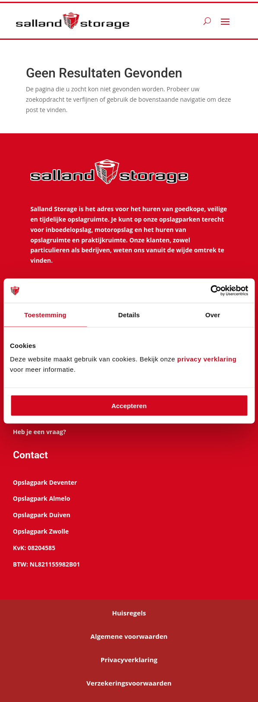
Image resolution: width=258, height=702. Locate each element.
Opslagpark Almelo (41, 498)
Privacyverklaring (129, 659)
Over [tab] (212, 314)
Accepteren (129, 405)
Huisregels (129, 613)
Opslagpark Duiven (41, 515)
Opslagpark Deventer (45, 482)
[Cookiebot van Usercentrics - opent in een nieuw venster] (210, 290)
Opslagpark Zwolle (41, 531)
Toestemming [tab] (45, 314)
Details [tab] (129, 314)
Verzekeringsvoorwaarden (129, 683)
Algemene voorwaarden (128, 636)
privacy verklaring (206, 359)
